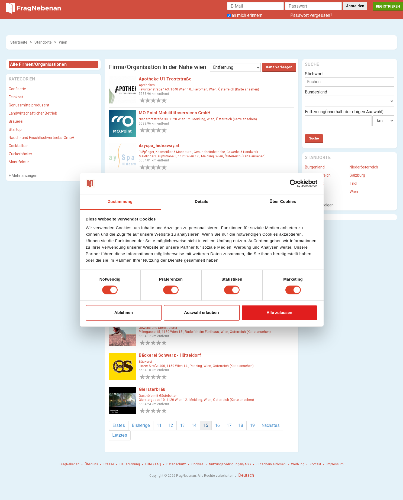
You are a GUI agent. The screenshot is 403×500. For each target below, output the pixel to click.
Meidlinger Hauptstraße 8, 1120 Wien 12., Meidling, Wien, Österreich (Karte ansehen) (202, 156)
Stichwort (314, 73)
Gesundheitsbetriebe (209, 152)
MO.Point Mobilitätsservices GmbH (174, 112)
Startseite (18, 42)
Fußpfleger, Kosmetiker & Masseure (165, 152)
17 (229, 425)
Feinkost (16, 97)
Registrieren (388, 6)
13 (182, 425)
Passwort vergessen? (311, 15)
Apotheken (147, 85)
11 (159, 425)
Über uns (91, 464)
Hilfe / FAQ (153, 464)
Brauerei (16, 121)
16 (217, 425)
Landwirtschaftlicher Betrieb (33, 113)
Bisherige (141, 425)
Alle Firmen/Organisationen (38, 64)
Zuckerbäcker (20, 154)
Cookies (197, 464)
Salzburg (357, 175)
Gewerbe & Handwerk (242, 152)
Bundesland (316, 92)
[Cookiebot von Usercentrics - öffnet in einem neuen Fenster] (293, 184)
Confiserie (17, 89)
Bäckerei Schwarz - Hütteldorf (170, 355)
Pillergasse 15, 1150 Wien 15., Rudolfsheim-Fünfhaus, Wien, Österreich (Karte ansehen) (205, 332)
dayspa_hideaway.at (159, 145)
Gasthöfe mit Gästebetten (158, 396)
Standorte (43, 42)
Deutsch (246, 475)
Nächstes (271, 425)
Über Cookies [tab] (283, 201)
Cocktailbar (18, 146)
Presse (109, 464)
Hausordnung (130, 464)
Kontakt (315, 464)
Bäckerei (145, 361)
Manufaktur (19, 162)
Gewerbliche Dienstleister (158, 328)
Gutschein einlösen (271, 464)
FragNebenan (69, 464)
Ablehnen (123, 312)
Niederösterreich (364, 167)
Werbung (297, 464)
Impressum (335, 464)
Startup (15, 129)
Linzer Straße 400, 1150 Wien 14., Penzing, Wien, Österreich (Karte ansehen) (196, 366)
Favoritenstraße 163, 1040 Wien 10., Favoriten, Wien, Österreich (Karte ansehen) (199, 89)
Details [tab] (201, 201)
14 (194, 425)
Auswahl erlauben (201, 312)
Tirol (353, 183)
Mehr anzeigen (24, 175)
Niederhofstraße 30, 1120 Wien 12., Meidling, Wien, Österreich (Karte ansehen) (198, 119)
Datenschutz (176, 464)
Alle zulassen (279, 312)
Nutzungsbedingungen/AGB (230, 464)
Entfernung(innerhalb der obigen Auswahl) (344, 111)
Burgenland (315, 167)
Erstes (118, 425)
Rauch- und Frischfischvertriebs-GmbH (41, 137)
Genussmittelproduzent (29, 105)
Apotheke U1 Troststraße (165, 79)
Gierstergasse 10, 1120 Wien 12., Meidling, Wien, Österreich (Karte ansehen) (196, 400)
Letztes (119, 435)
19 (252, 425)
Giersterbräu (152, 389)
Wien (63, 42)
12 (170, 425)
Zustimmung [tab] (120, 201)
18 (240, 425)
